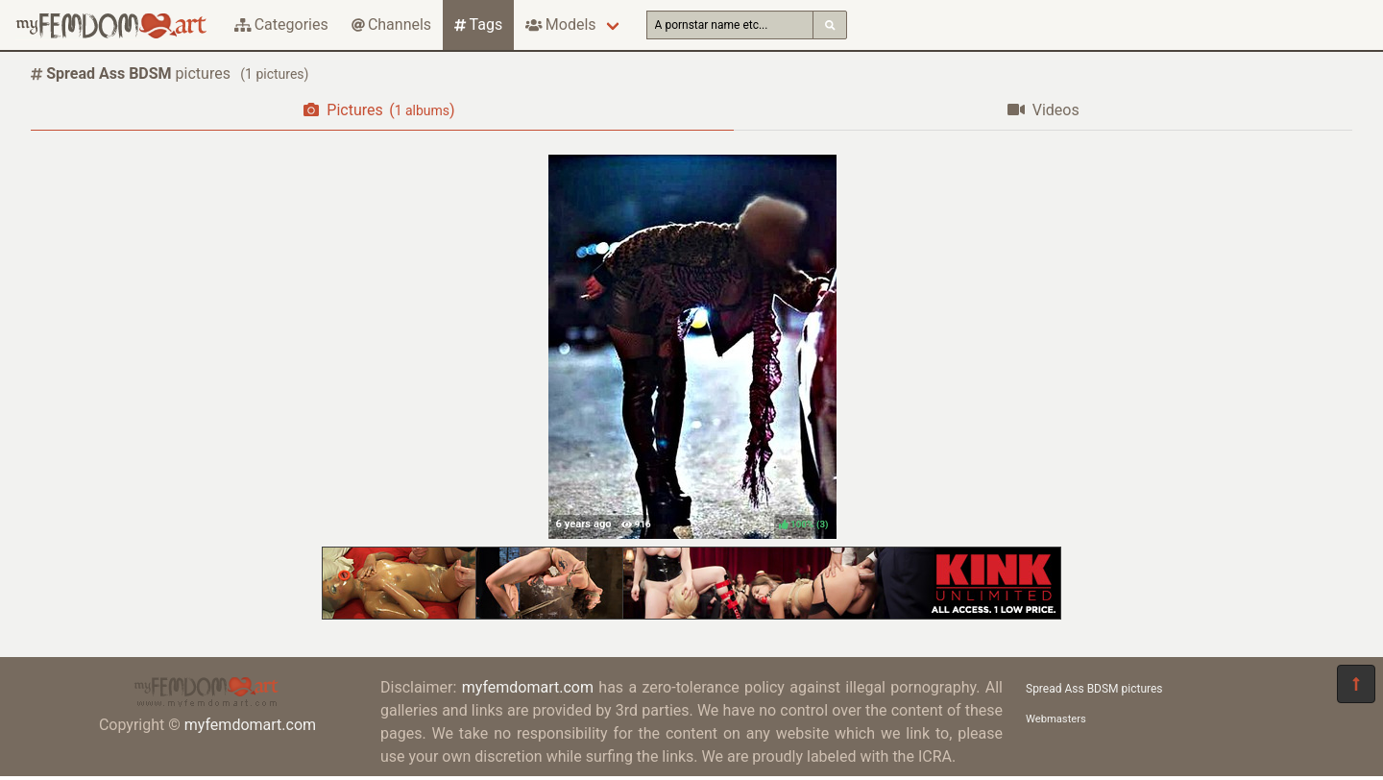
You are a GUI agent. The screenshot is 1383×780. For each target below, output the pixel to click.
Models (560, 24)
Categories (281, 24)
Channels (391, 24)
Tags (478, 24)
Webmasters (1056, 719)
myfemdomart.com (250, 725)
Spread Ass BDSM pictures (1094, 688)
